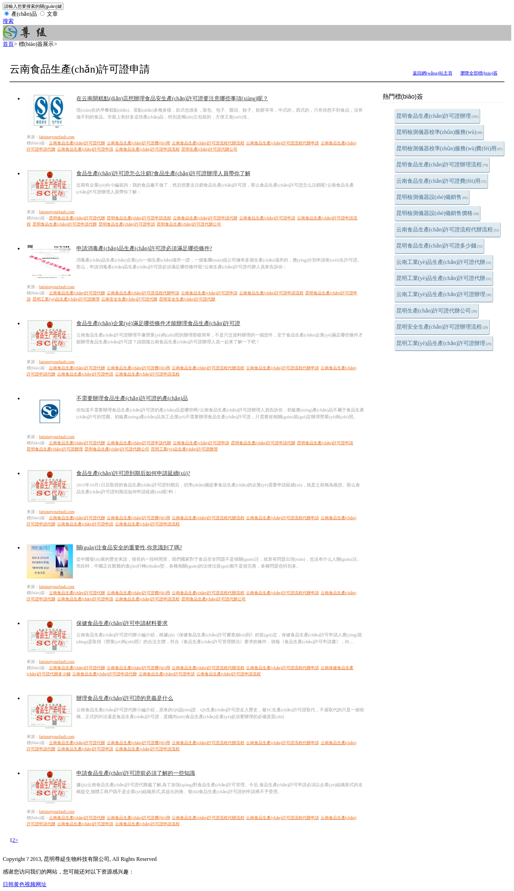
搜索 (8, 21)
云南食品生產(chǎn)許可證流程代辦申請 (282, 143)
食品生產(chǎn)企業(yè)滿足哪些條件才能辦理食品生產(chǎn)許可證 (158, 323)
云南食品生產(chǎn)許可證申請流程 (147, 149)
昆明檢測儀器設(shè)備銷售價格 (437, 213)
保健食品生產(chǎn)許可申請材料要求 (122, 623)
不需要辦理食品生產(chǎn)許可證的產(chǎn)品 (132, 398)
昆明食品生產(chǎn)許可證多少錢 (439, 246)
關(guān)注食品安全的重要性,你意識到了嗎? (129, 547)
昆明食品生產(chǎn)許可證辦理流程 (442, 164)
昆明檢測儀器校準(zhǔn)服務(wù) (439, 132)
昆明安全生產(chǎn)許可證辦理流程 (442, 327)
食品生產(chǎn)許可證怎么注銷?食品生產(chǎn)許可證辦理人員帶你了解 (163, 173)
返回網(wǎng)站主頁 (432, 73)
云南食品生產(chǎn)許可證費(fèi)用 (441, 181)
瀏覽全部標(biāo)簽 (479, 73)
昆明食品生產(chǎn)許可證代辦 (77, 218)
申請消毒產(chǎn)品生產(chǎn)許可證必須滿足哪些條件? (144, 248)
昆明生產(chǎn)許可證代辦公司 (436, 311)
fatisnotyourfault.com (57, 137)
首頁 (8, 44)
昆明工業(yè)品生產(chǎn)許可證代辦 (443, 278)
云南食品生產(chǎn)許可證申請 (85, 149)
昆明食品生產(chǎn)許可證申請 (127, 224)
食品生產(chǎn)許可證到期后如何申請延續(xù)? (133, 473)
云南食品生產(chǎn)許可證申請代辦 (205, 218)
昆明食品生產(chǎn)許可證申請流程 (139, 218)
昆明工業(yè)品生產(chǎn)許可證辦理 (443, 343)
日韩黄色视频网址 (25, 884)
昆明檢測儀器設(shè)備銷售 (432, 197)
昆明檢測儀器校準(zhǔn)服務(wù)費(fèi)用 (449, 148)
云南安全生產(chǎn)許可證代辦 (129, 299)
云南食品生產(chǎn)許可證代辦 (77, 143)
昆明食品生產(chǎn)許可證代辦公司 (189, 224)
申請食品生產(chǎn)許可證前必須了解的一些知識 (135, 773)
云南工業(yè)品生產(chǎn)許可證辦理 (443, 294)
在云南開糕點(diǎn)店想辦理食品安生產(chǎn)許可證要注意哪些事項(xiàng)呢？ (172, 98)
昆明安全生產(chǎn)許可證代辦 (187, 299)
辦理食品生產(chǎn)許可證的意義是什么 (124, 698)
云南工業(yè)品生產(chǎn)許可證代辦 (443, 262)
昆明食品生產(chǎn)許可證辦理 (437, 116)
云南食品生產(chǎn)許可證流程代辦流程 (447, 229)
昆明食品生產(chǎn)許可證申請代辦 (65, 224)
